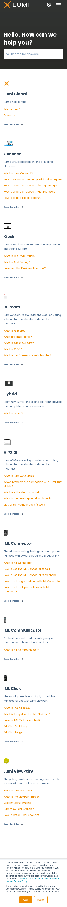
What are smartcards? (18, 337)
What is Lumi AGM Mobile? (20, 476)
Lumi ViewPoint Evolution (19, 809)
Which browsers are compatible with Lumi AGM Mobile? (33, 484)
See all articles (11, 124)
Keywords (9, 115)
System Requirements (17, 803)
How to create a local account (23, 198)
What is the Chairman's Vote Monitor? (27, 355)
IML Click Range (13, 732)
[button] (49, 5)
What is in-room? (14, 331)
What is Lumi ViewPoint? (19, 790)
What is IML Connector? (18, 563)
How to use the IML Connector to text (27, 569)
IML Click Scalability (15, 726)
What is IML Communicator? (21, 650)
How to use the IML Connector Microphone (30, 575)
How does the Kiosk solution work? (25, 268)
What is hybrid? (13, 413)
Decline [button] (40, 900)
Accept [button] (26, 900)
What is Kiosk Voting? (17, 262)
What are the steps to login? (21, 492)
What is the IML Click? (17, 708)
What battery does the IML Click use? (27, 714)
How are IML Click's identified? (22, 720)
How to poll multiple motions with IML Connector (26, 589)
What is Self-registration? (19, 256)
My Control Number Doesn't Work (24, 504)
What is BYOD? (13, 349)
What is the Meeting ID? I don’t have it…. (28, 498)
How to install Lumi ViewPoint (21, 815)
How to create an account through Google (30, 185)
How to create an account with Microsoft (29, 191)
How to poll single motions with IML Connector (32, 581)
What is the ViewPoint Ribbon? (22, 796)
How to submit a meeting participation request (33, 179)
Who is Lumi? (12, 109)
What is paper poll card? (19, 343)
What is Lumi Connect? (18, 173)
